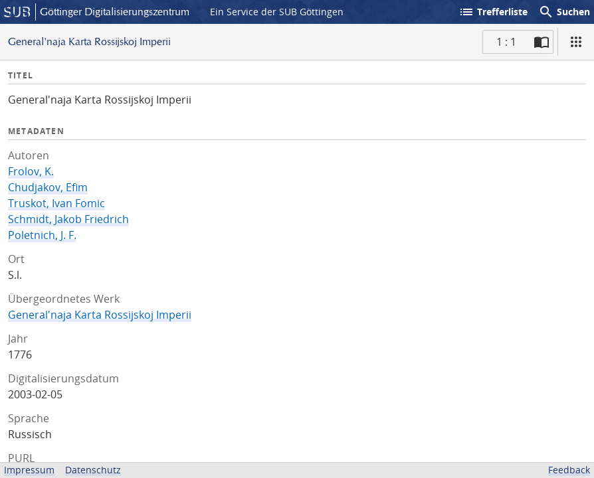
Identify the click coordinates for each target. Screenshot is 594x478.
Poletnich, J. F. (42, 235)
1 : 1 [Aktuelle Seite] (506, 42)
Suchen (564, 12)
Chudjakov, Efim (48, 187)
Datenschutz (93, 469)
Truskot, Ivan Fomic (56, 203)
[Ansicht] (576, 42)
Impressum (29, 469)
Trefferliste (493, 12)
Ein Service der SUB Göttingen (277, 11)
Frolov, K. (31, 171)
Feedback (569, 469)
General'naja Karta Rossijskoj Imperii (99, 314)
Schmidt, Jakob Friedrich (68, 219)
